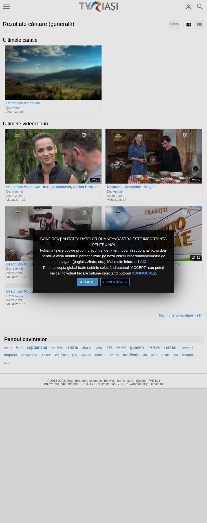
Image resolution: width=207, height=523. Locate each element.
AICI (144, 262)
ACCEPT (87, 282)
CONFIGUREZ (144, 273)
